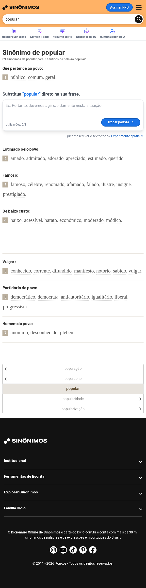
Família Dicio (15, 507)
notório (103, 270)
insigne (123, 184)
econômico (70, 220)
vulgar (135, 270)
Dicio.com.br (86, 532)
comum (35, 77)
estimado (97, 158)
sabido (119, 270)
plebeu (66, 332)
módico (113, 220)
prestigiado (14, 194)
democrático (23, 297)
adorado (56, 158)
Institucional (15, 460)
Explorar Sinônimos (21, 491)
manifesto (84, 270)
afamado (75, 184)
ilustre (107, 184)
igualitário (102, 297)
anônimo (19, 332)
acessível (33, 220)
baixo (16, 220)
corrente (41, 270)
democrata (48, 297)
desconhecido (44, 332)
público (18, 77)
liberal (120, 297)
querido (116, 158)
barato (51, 220)
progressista (15, 306)
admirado (35, 158)
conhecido (21, 270)
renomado (55, 184)
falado (92, 184)
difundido (62, 270)
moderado (94, 220)
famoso (18, 184)
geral (50, 77)
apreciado (75, 158)
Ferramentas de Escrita (24, 476)
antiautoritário (75, 297)
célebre (35, 184)
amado (17, 158)
